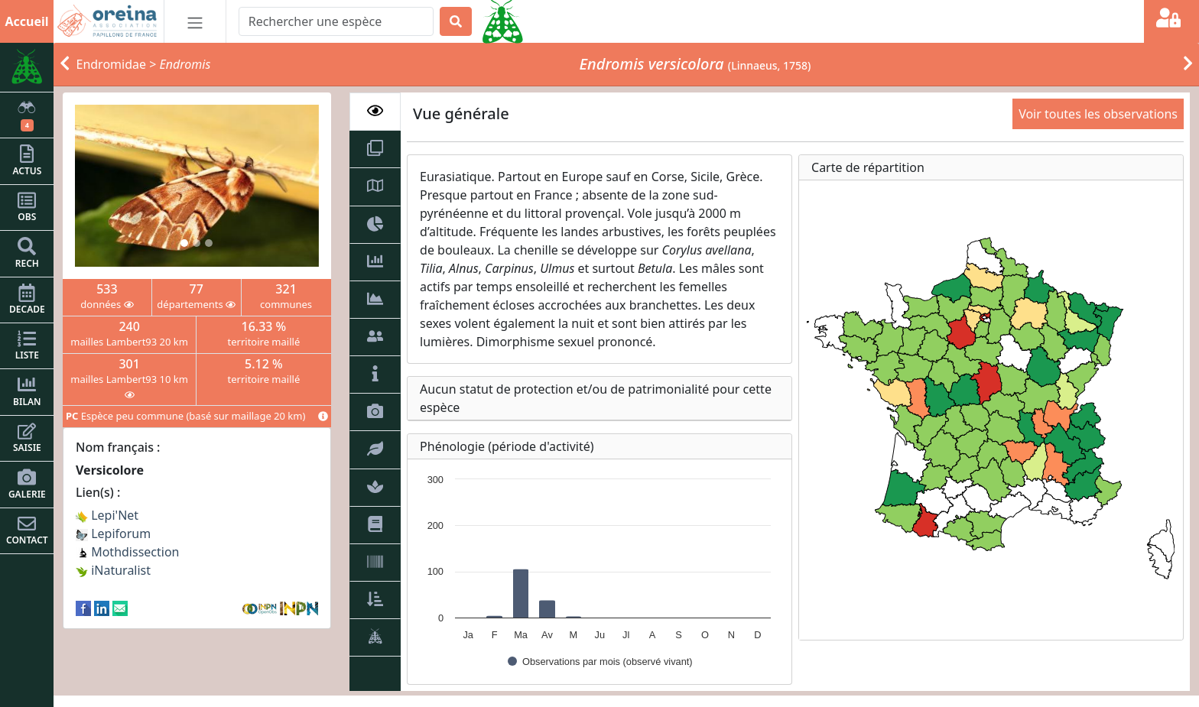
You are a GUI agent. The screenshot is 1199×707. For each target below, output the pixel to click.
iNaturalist (113, 570)
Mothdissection (128, 551)
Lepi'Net (107, 515)
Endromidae (111, 64)
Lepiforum (113, 533)
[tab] (375, 111)
